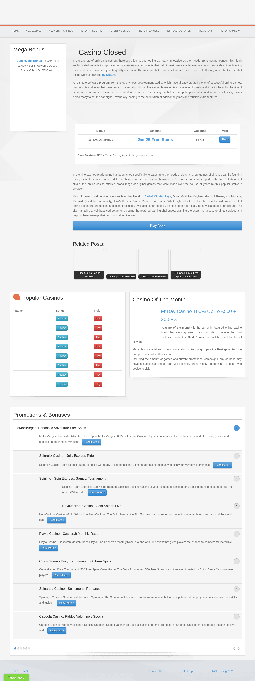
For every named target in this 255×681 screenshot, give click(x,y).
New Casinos (33, 31)
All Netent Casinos (61, 31)
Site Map (187, 671)
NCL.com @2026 (223, 671)
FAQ (25, 671)
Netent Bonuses (149, 31)
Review (62, 318)
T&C (16, 671)
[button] (90, 265)
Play (224, 139)
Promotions (205, 31)
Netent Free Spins (91, 31)
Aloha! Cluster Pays (157, 196)
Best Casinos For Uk (178, 31)
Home (15, 31)
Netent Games (228, 31)
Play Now (157, 226)
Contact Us (155, 671)
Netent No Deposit (120, 31)
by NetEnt (108, 74)
